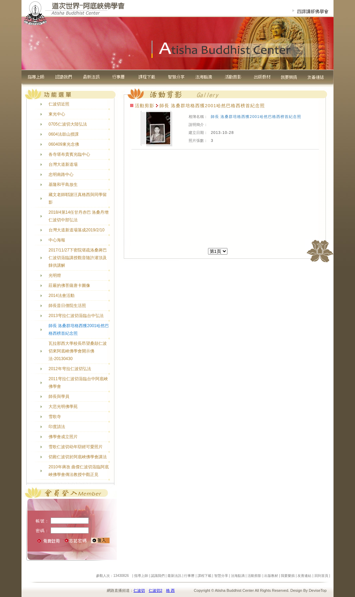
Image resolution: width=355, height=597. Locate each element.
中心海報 (57, 240)
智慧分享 (221, 576)
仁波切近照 (59, 104)
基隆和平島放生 (63, 184)
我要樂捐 (288, 576)
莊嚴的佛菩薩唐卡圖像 (69, 285)
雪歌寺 (55, 416)
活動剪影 (254, 576)
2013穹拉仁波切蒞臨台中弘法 (76, 315)
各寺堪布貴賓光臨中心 (69, 154)
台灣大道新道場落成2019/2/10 (76, 230)
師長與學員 (59, 396)
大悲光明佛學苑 (63, 406)
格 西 (170, 590)
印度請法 (57, 426)
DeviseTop (318, 590)
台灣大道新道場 (63, 164)
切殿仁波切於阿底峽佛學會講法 (78, 456)
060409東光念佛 (64, 144)
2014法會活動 (62, 295)
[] (217, 251)
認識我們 (158, 576)
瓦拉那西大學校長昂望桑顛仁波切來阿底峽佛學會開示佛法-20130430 (78, 351)
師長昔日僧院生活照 (67, 305)
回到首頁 (321, 576)
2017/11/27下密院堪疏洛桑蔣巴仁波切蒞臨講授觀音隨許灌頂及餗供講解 (78, 258)
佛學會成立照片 (63, 436)
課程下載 (204, 576)
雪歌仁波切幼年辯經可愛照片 (76, 446)
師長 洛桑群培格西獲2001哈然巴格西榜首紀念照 (256, 116)
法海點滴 (238, 576)
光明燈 (55, 275)
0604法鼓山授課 (64, 134)
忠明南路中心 (61, 174)
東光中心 (57, 114)
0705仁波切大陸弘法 (68, 124)
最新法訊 (174, 576)
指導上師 (141, 576)
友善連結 (304, 576)
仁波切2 (155, 590)
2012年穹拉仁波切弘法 (70, 368)
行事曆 (189, 576)
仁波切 (139, 590)
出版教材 (271, 576)
